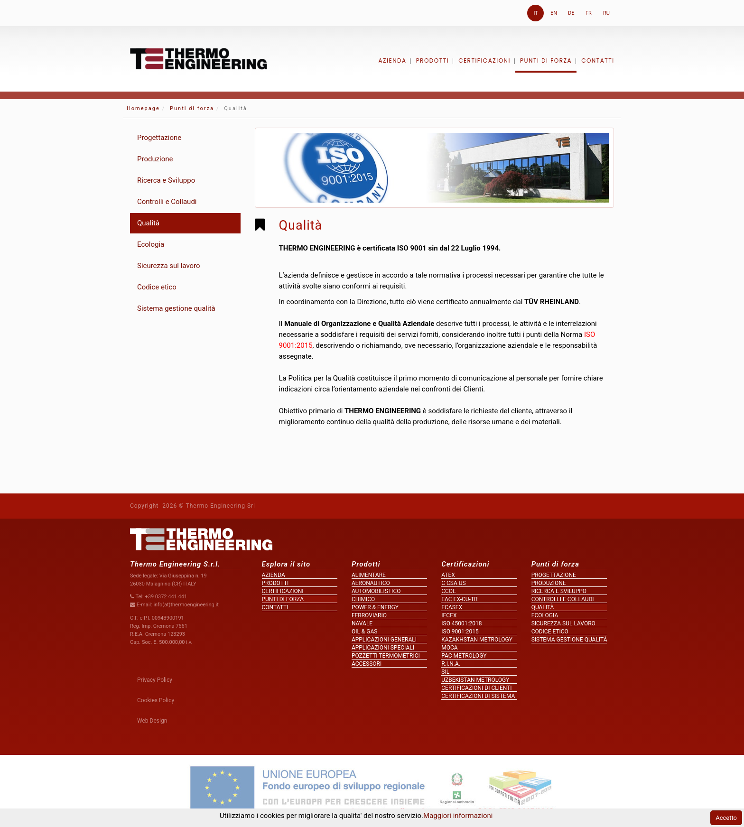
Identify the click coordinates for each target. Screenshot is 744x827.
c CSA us (453, 583)
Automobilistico (376, 591)
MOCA (449, 647)
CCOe (448, 591)
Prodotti (432, 60)
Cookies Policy (155, 700)
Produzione (155, 159)
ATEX (448, 575)
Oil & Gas (365, 631)
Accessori (366, 663)
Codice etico (157, 287)
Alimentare (369, 575)
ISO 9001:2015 (459, 631)
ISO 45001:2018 (461, 623)
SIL (445, 672)
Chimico (363, 599)
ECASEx (451, 607)
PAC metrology (463, 655)
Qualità (148, 223)
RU (606, 13)
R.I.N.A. (450, 663)
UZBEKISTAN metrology (475, 680)
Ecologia (150, 244)
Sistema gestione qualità (176, 308)
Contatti (597, 60)
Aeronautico (371, 583)
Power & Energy (375, 607)
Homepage (143, 108)
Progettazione (159, 137)
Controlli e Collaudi (167, 201)
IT (536, 13)
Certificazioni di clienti (476, 688)
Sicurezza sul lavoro (168, 265)
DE (571, 13)
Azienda (392, 60)
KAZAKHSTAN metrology (476, 639)
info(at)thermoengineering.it (186, 605)
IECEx (448, 615)
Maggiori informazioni (458, 815)
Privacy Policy (154, 680)
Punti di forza (546, 60)
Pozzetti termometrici (386, 655)
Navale (362, 623)
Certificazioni (484, 60)
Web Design (152, 720)
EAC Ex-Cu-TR (459, 599)
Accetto (726, 817)
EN (553, 13)
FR (589, 13)
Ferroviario (369, 615)
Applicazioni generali (384, 639)
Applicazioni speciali (383, 647)
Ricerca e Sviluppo (166, 180)
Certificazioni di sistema (478, 696)
